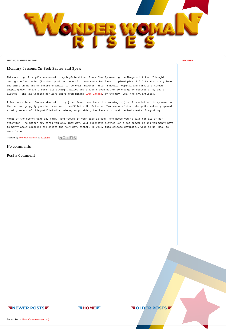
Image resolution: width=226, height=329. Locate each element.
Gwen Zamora (93, 94)
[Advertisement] (90, 275)
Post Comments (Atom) (35, 319)
